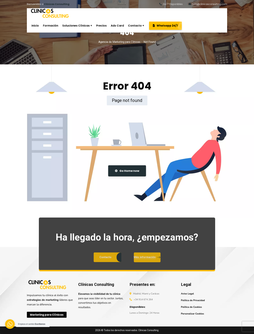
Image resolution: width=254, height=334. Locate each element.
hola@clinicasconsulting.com (208, 4)
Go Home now (127, 171)
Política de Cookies (191, 307)
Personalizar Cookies (192, 313)
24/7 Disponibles (171, 4)
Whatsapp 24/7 (167, 26)
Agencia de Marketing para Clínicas (119, 42)
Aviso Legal (187, 293)
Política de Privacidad (193, 300)
